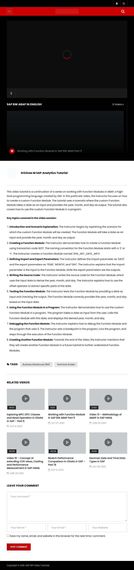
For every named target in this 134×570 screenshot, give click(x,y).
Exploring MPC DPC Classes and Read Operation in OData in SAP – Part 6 (25, 418)
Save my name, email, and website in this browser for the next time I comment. (58, 536)
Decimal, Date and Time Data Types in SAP (107, 459)
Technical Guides (66, 364)
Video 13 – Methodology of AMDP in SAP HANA (105, 416)
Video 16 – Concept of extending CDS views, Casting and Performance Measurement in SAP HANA (25, 463)
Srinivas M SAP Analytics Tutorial (44, 173)
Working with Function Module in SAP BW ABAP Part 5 (66, 416)
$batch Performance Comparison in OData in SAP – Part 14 (66, 461)
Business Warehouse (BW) (36, 364)
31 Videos (118, 104)
